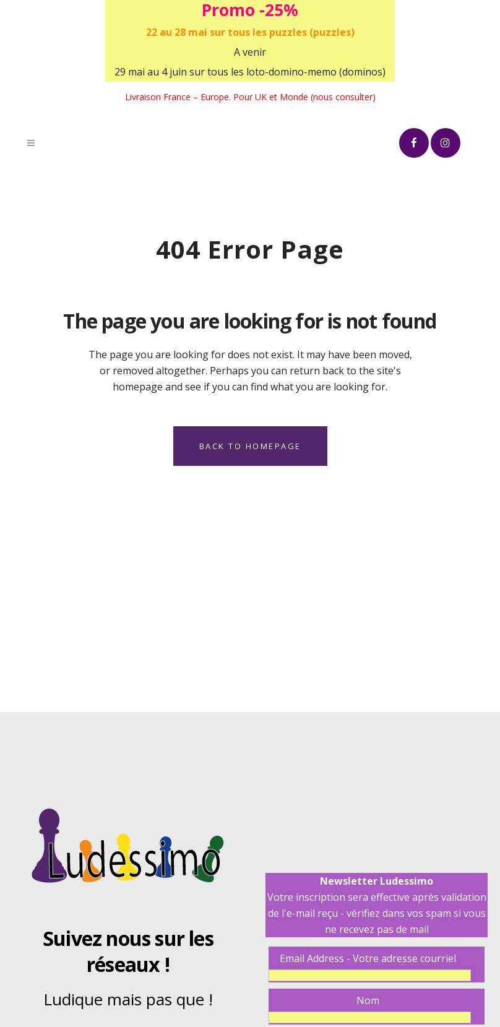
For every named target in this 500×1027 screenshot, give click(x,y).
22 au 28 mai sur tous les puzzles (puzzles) (250, 32)
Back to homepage (250, 446)
